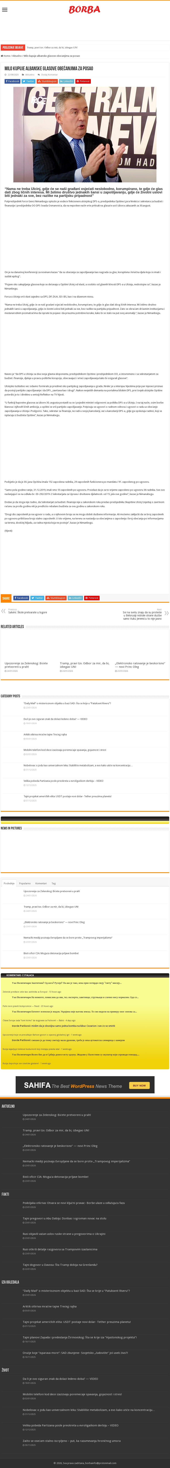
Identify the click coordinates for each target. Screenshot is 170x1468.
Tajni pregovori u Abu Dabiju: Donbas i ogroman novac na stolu (64, 1218)
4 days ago (71, 1020)
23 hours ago (47, 1006)
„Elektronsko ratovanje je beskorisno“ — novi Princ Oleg (54, 922)
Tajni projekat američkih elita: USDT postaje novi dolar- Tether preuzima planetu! (67, 796)
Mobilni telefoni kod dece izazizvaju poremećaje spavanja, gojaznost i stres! (65, 750)
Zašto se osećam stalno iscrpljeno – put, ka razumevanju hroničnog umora (72, 1441)
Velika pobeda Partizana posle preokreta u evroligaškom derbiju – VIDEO (63, 780)
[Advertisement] (85, 28)
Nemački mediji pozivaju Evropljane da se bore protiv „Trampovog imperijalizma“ (68, 937)
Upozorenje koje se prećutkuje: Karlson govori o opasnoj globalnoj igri (36, 1035)
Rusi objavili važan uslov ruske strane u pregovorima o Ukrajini (64, 1234)
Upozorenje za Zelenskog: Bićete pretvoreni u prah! (26, 665)
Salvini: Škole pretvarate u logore (28, 611)
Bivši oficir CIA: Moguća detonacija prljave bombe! (51, 953)
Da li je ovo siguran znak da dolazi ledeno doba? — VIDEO (55, 719)
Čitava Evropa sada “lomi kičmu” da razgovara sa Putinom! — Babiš (33, 1020)
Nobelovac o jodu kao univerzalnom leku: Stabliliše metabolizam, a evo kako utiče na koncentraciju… (78, 765)
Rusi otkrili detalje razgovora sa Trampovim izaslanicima (60, 1249)
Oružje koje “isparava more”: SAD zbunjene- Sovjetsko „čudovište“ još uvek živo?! (75, 1353)
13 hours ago (55, 992)
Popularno (25, 883)
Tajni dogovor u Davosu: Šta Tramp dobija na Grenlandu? (60, 1265)
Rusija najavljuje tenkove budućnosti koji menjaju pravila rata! (31, 1049)
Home (5, 55)
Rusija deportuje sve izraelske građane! (21, 1063)
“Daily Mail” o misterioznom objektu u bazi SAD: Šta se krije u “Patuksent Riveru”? (67, 703)
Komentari (41, 883)
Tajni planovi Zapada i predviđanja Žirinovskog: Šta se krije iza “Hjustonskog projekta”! (80, 1337)
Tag (54, 883)
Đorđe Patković (21, 1025)
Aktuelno (17, 55)
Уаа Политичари (21, 982)
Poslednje (9, 883)
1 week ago (76, 1035)
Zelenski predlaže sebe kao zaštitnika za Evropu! (25, 992)
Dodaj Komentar (49, 75)
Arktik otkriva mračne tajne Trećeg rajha (45, 734)
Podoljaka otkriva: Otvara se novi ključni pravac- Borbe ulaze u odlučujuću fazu (74, 1203)
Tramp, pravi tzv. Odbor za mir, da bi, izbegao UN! (52, 47)
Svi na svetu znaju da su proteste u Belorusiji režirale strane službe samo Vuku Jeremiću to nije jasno (142, 614)
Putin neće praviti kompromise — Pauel (21, 1006)
